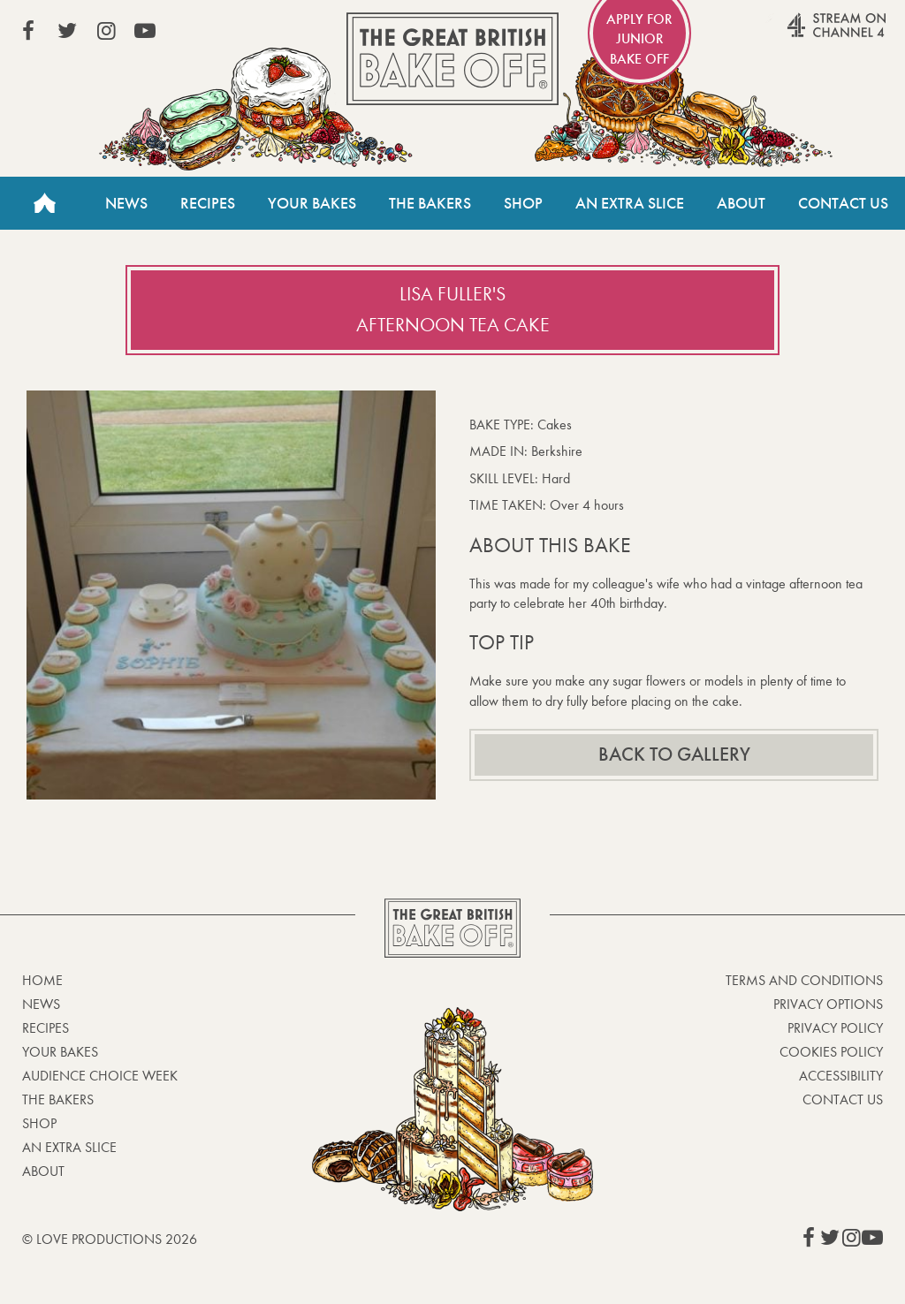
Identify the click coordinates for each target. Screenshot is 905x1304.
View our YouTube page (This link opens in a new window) (145, 31)
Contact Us (843, 203)
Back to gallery (674, 754)
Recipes (207, 203)
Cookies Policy (831, 1051)
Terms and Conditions (804, 980)
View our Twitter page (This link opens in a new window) (67, 31)
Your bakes (60, 1051)
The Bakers (430, 203)
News (126, 203)
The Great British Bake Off (452, 58)
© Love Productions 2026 (109, 1239)
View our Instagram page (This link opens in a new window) (106, 31)
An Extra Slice (629, 203)
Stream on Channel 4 (802, 34)
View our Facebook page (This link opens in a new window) (28, 31)
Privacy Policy (835, 1028)
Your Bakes (312, 203)
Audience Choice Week (100, 1075)
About (741, 203)
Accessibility (841, 1075)
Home (44, 203)
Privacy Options (828, 1004)
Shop (523, 203)
